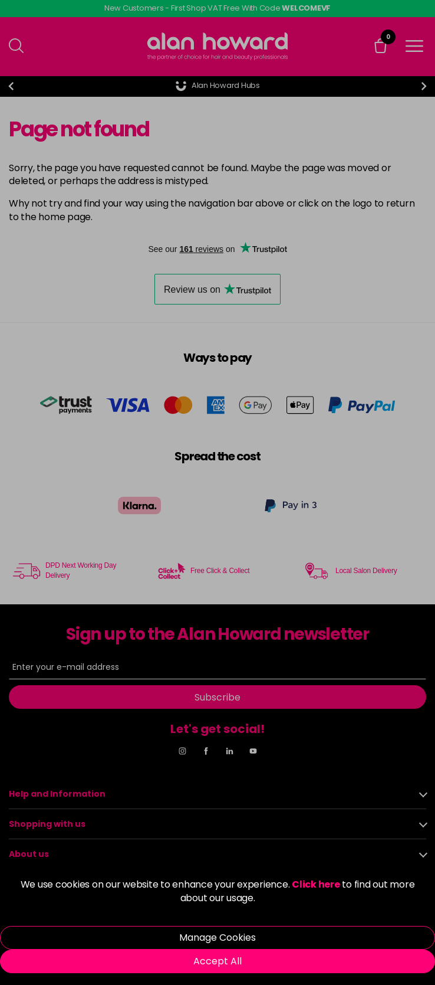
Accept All (217, 961)
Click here (316, 884)
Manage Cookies (217, 937)
